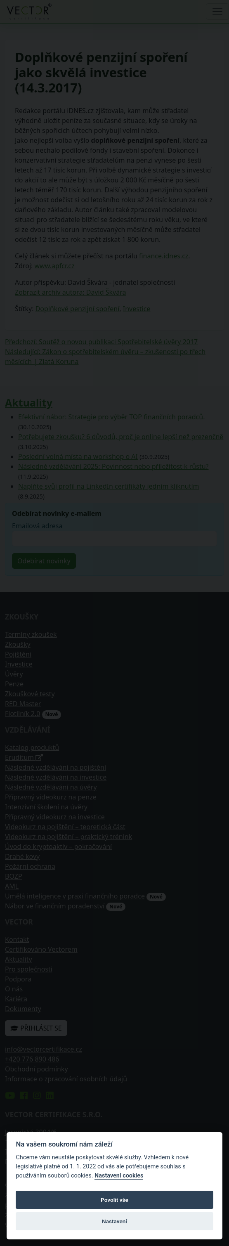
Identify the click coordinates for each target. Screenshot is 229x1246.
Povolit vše (114, 1199)
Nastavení (114, 1221)
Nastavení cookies (118, 1175)
